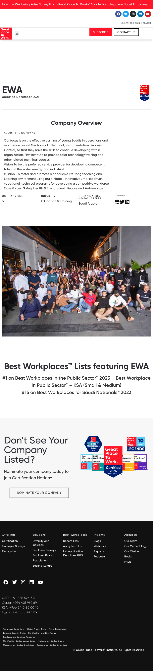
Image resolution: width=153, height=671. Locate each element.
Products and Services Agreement (19, 637)
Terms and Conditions (13, 629)
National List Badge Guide (51, 641)
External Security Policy (14, 633)
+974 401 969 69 (25, 603)
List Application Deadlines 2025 (73, 553)
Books (128, 556)
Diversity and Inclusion (41, 542)
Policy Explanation (58, 629)
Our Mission (131, 551)
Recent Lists (70, 540)
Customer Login (130, 23)
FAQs (127, 561)
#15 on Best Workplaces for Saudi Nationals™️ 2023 (76, 392)
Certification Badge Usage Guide (19, 641)
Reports (99, 551)
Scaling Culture (42, 565)
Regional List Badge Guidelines (52, 645)
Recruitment (40, 560)
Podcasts (99, 556)
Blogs (97, 540)
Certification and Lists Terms (42, 633)
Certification (10, 540)
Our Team (130, 540)
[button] (17, 33)
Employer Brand (43, 555)
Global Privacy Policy (37, 629)
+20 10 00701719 (25, 612)
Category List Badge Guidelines (18, 645)
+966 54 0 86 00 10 (24, 607)
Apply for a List (72, 546)
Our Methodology (135, 546)
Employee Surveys (13, 546)
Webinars (100, 546)
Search (147, 23)
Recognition (9, 551)
